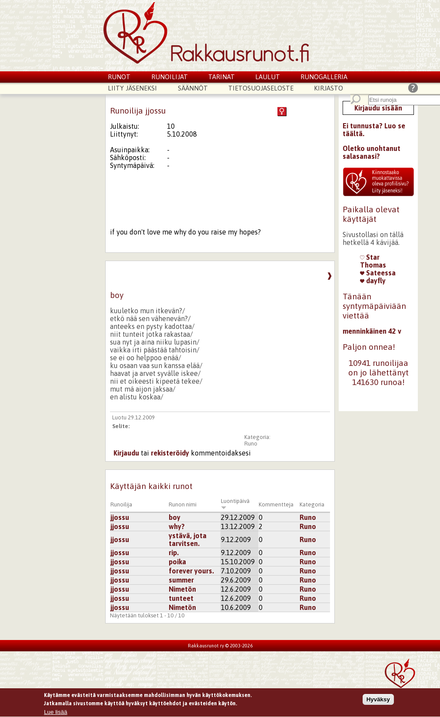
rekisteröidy (170, 453)
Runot (119, 76)
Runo (250, 443)
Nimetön (182, 589)
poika (177, 562)
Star (370, 257)
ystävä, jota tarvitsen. (188, 539)
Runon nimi (183, 504)
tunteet (181, 598)
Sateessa (378, 273)
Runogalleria (323, 76)
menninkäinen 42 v (372, 331)
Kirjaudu (126, 453)
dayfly (373, 281)
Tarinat (221, 76)
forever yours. (191, 571)
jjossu (119, 517)
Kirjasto (328, 88)
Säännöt (193, 88)
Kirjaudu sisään (378, 108)
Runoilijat (169, 76)
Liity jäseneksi (132, 88)
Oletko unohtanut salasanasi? (371, 152)
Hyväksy (378, 701)
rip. (174, 552)
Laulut (267, 76)
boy (174, 517)
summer (181, 580)
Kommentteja (276, 504)
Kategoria (312, 504)
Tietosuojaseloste (260, 88)
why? (177, 526)
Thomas (373, 265)
